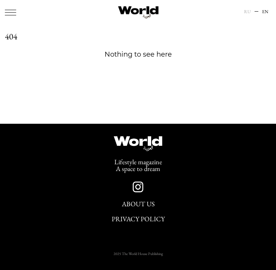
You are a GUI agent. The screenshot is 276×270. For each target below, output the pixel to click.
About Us (138, 204)
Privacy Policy (138, 219)
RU (247, 12)
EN (265, 12)
